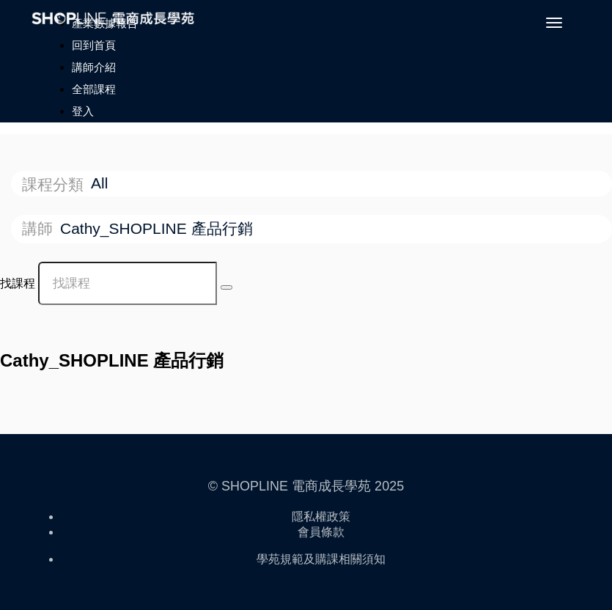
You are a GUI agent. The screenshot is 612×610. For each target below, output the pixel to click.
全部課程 (94, 89)
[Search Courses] (226, 287)
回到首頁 (94, 45)
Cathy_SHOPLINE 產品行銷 (158, 228)
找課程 (17, 283)
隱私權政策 (321, 516)
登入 (83, 111)
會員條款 (321, 532)
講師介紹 (94, 67)
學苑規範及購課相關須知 (321, 559)
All (101, 182)
